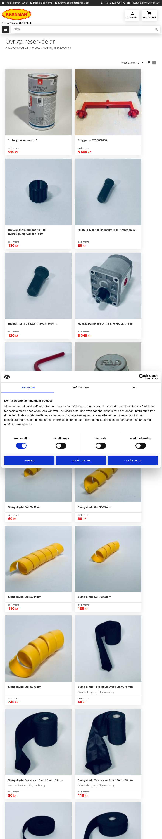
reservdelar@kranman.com (146, 2)
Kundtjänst (97, 660)
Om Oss (95, 643)
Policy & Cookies (101, 671)
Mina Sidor (97, 655)
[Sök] (156, 29)
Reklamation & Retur (104, 677)
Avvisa (29, 460)
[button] (5, 30)
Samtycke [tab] (28, 387)
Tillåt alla (132, 460)
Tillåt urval (81, 460)
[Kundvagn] (149, 15)
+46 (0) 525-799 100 (114, 2)
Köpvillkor (97, 666)
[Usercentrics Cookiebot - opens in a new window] (141, 377)
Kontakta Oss (99, 649)
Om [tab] (134, 387)
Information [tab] (81, 387)
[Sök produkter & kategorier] (81, 29)
